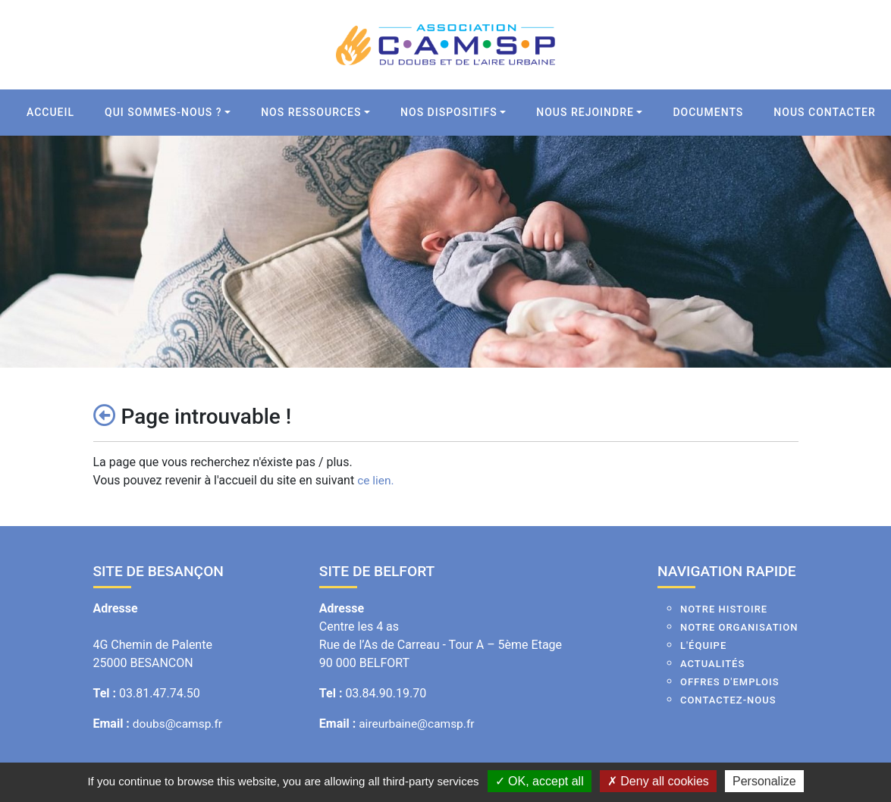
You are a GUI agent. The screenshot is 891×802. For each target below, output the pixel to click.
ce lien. (376, 480)
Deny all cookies (658, 781)
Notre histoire (723, 609)
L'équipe (703, 645)
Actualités (712, 663)
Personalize (764, 781)
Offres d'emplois (730, 682)
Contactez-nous (728, 700)
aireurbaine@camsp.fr (418, 723)
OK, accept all (539, 781)
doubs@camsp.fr (179, 723)
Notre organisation (739, 627)
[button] (167, 112)
